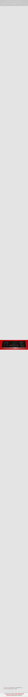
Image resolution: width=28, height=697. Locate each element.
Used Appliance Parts (14, 694)
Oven (12, 693)
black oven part (18, 693)
